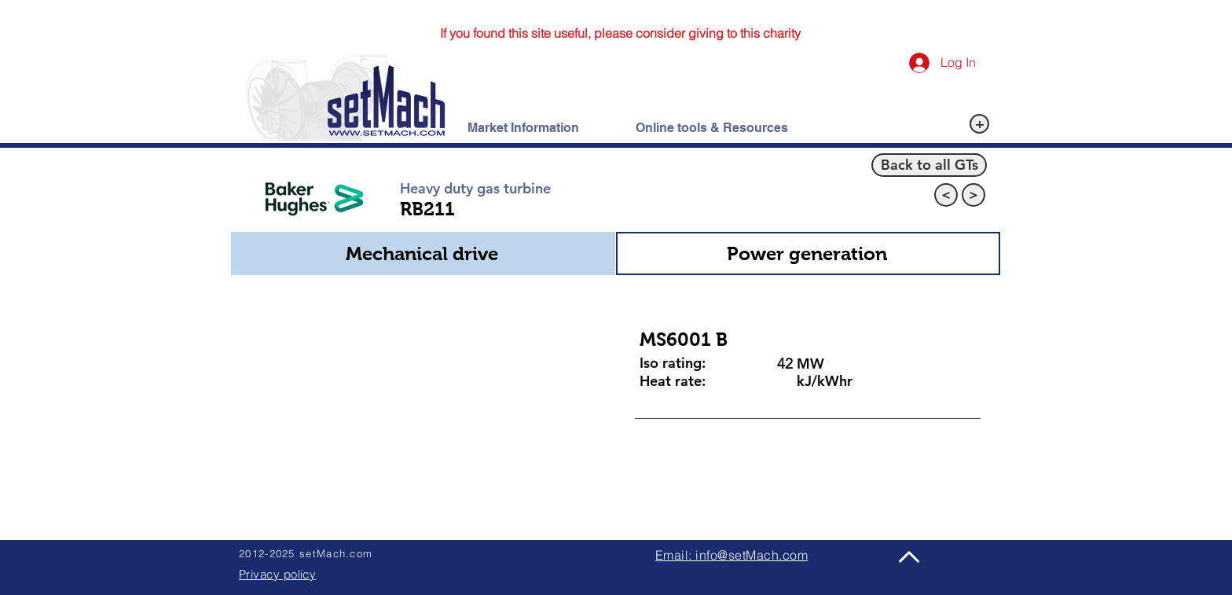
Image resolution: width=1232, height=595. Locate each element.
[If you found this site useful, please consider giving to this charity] (620, 33)
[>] (973, 195)
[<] (946, 195)
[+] (979, 124)
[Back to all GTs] (929, 165)
